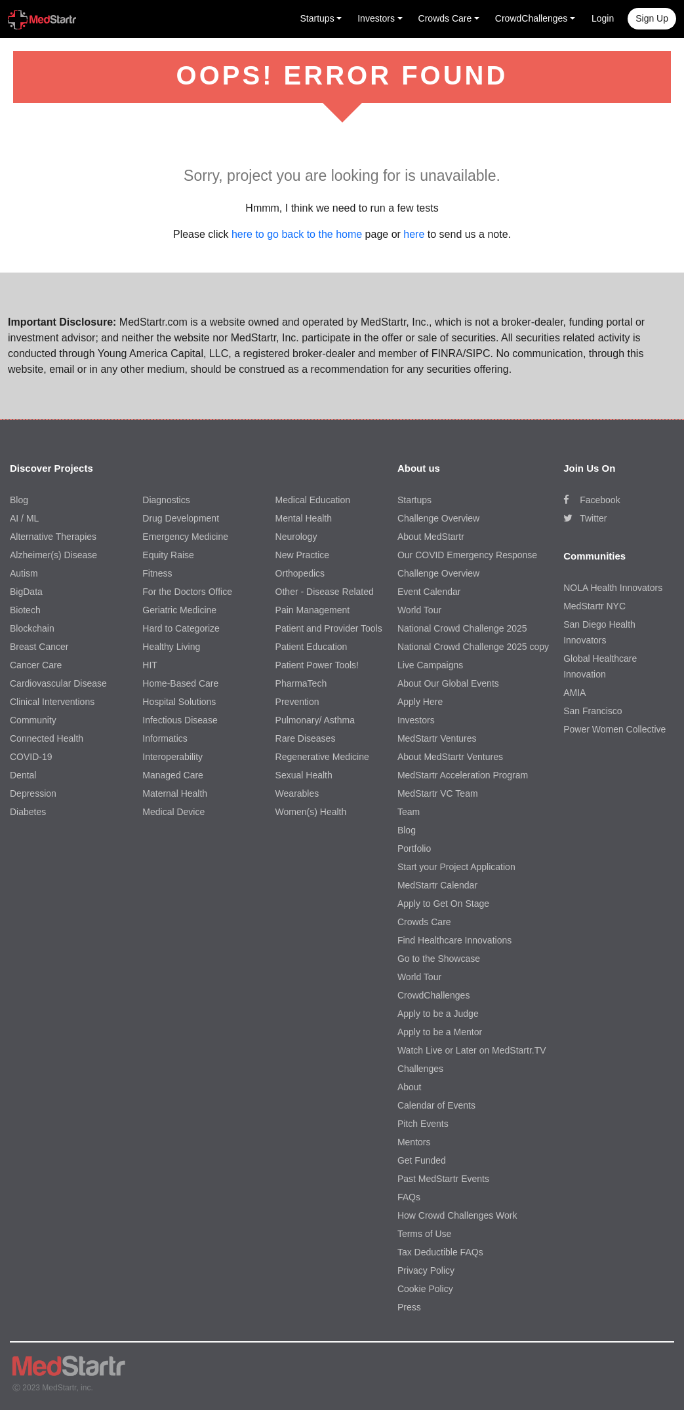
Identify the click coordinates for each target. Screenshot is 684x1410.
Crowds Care (424, 922)
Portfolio (414, 848)
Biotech (25, 610)
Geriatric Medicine (179, 610)
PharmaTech (301, 683)
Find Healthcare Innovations (454, 940)
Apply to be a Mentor (439, 1032)
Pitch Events (423, 1123)
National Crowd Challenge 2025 (462, 628)
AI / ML (24, 518)
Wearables (297, 793)
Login (603, 18)
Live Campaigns (430, 665)
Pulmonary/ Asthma (315, 720)
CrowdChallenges (433, 995)
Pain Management (312, 610)
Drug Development (180, 518)
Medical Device (173, 812)
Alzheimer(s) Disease (53, 555)
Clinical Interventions (52, 701)
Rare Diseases (305, 738)
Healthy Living (171, 646)
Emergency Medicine (185, 536)
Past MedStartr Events (443, 1178)
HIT (149, 665)
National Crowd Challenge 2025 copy (473, 646)
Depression (33, 793)
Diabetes (28, 812)
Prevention (297, 701)
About (409, 1087)
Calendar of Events (436, 1105)
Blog (19, 500)
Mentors (414, 1142)
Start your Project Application (456, 867)
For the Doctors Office (187, 591)
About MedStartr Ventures (450, 757)
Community (33, 720)
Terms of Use (424, 1234)
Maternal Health (174, 793)
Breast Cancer (39, 646)
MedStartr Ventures (437, 738)
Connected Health (46, 738)
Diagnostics (166, 500)
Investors (416, 720)
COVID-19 (31, 757)
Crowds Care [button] (445, 18)
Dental (23, 775)
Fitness (157, 573)
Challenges (420, 1068)
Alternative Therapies (53, 536)
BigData (26, 591)
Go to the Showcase (438, 958)
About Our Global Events (448, 683)
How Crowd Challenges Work (457, 1215)
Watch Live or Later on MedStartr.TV (471, 1050)
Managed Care (172, 775)
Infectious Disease (179, 720)
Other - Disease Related (324, 591)
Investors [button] (376, 18)
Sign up (651, 18)
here (413, 234)
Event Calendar (429, 591)
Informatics (164, 738)
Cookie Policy (425, 1289)
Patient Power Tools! (317, 665)
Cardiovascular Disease (58, 683)
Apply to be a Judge (438, 1013)
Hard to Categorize (181, 628)
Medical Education (312, 500)
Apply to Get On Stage (443, 903)
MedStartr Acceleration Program (462, 775)
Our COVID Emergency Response (467, 555)
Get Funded (421, 1160)
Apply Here (420, 701)
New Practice (302, 555)
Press (409, 1307)
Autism (24, 573)
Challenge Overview (438, 518)
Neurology (296, 536)
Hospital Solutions (179, 701)
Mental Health (303, 518)
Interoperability (172, 757)
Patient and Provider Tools (328, 628)
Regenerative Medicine (322, 757)
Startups (414, 500)
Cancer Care (36, 665)
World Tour (419, 610)
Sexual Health (303, 775)
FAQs (408, 1197)
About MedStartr (430, 536)
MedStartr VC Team (437, 793)
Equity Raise (168, 555)
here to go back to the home (296, 234)
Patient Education (311, 646)
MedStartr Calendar (437, 885)
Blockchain (32, 628)
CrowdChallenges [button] (531, 18)
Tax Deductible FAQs (440, 1252)
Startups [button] (317, 18)
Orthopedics (300, 573)
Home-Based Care (180, 683)
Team (408, 812)
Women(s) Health (311, 812)
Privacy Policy (425, 1270)
